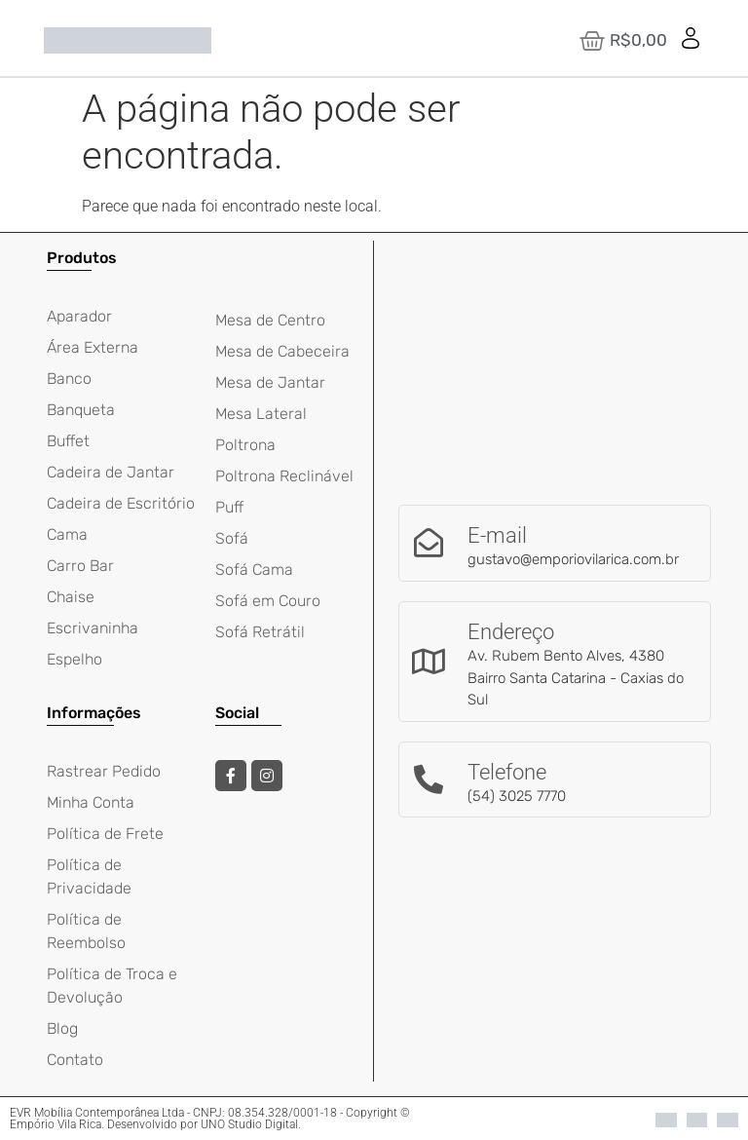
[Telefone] (428, 779)
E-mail (497, 535)
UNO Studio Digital (249, 1124)
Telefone (507, 772)
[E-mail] (428, 542)
